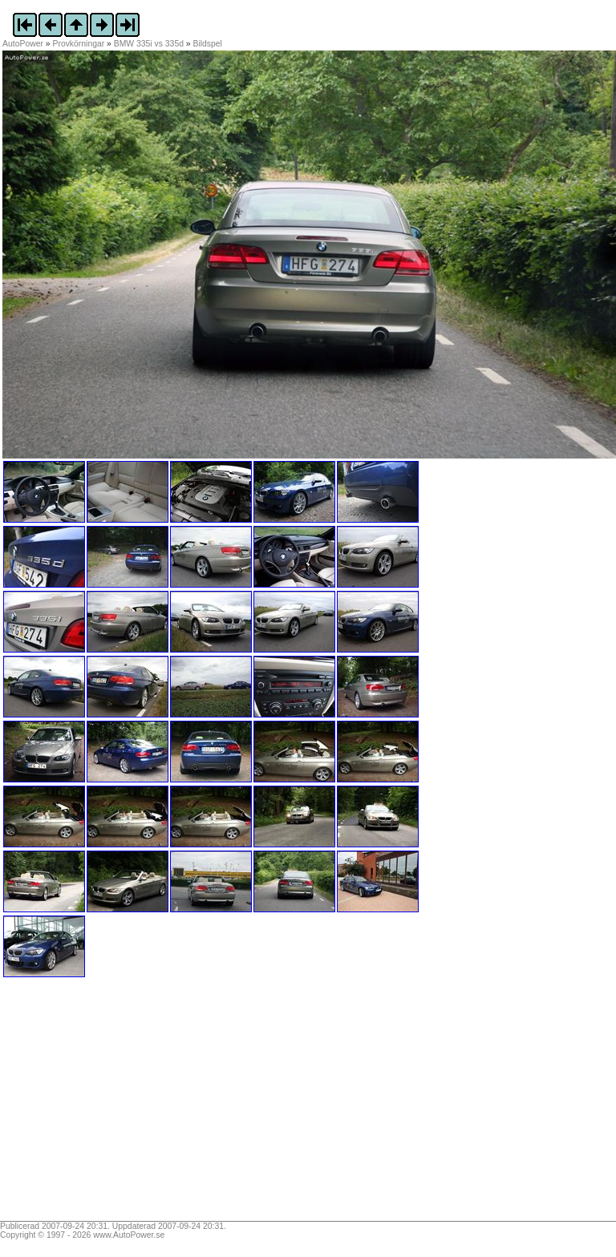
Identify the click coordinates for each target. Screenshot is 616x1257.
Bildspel (207, 43)
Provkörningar (79, 43)
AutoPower (22, 43)
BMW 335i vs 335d (149, 43)
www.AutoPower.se (128, 1235)
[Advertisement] (103, 1104)
